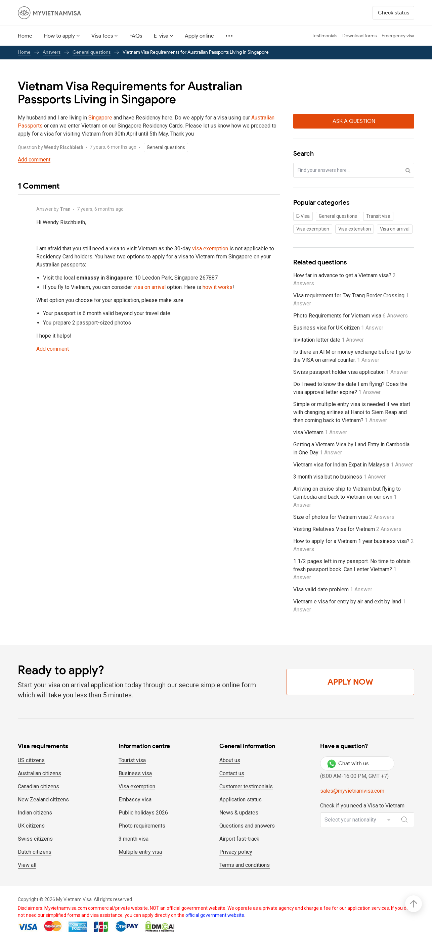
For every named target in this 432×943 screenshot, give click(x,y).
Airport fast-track (239, 839)
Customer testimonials (246, 786)
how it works (217, 287)
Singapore (100, 117)
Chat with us (348, 763)
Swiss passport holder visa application (350, 372)
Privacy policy (235, 852)
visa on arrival (149, 287)
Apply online (199, 36)
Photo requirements (142, 826)
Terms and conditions (244, 865)
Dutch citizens (34, 852)
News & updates (238, 812)
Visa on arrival (394, 229)
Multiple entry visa (140, 852)
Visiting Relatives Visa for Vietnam (347, 529)
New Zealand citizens (43, 799)
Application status (240, 799)
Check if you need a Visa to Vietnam (362, 805)
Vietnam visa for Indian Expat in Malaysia (353, 464)
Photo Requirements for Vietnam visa (350, 315)
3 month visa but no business (339, 477)
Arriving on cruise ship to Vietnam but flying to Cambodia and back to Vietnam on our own (347, 497)
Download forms (359, 36)
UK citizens (31, 826)
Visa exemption (312, 229)
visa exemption (210, 248)
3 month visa (133, 839)
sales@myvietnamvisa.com (352, 791)
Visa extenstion (354, 229)
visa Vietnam (320, 432)
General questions (92, 52)
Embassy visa (135, 799)
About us (229, 760)
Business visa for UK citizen (338, 328)
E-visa (161, 36)
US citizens (31, 760)
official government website (214, 915)
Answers (51, 52)
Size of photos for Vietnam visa (343, 517)
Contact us (231, 773)
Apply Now (350, 682)
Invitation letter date (328, 340)
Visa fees (102, 36)
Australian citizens (39, 773)
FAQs (135, 36)
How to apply (59, 36)
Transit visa (378, 216)
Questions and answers (247, 826)
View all (27, 865)
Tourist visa (132, 760)
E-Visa (303, 216)
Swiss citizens (35, 839)
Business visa (135, 773)
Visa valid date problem (332, 589)
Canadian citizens (38, 786)
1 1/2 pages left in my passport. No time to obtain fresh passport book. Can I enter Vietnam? (352, 569)
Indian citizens (35, 812)
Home (25, 36)
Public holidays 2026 (143, 812)
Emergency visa (398, 36)
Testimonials (324, 36)
